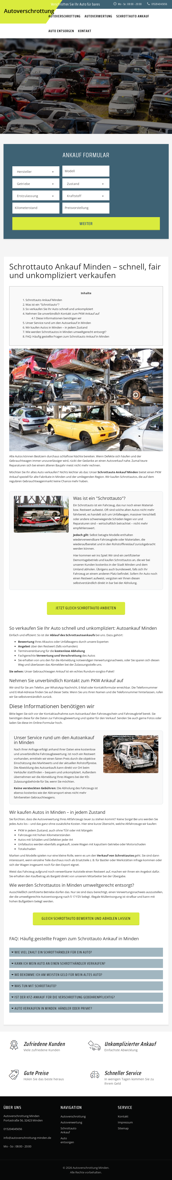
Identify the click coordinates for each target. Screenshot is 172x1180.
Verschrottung (71, 655)
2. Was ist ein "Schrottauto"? (41, 305)
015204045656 (157, 4)
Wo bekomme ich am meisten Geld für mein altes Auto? (56, 974)
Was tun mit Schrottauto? (34, 986)
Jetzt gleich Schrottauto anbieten (86, 608)
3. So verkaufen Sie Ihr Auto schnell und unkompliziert (58, 309)
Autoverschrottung (69, 1116)
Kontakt (123, 1116)
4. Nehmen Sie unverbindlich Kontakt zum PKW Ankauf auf (61, 314)
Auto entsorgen (67, 1140)
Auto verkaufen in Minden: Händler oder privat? (51, 1008)
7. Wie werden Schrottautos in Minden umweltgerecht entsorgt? (64, 332)
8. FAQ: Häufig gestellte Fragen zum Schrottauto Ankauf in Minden (66, 336)
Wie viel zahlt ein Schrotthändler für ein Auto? (51, 952)
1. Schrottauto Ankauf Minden (42, 300)
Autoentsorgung (52, 897)
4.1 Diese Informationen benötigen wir (56, 318)
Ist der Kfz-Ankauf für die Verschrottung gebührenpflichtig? (63, 997)
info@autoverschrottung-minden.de (27, 1138)
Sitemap (123, 1128)
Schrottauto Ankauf (68, 1130)
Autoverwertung (48, 819)
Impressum (125, 1122)
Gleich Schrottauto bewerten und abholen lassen (86, 918)
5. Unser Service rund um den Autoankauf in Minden (57, 323)
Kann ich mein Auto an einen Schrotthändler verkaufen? (58, 963)
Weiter (86, 223)
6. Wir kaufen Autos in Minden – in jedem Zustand (55, 327)
